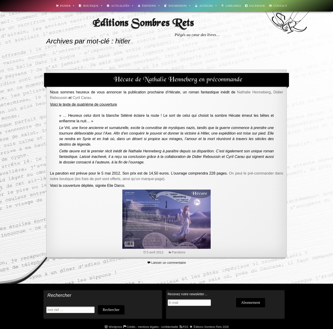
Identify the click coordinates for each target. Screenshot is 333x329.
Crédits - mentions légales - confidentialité (152, 327)
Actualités (122, 5)
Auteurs (208, 5)
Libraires (233, 5)
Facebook (257, 5)
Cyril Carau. (82, 98)
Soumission (179, 5)
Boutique (93, 5)
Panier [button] (67, 5)
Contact (280, 5)
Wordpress (115, 327)
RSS (185, 327)
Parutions (178, 252)
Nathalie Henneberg (254, 92)
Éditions (151, 5)
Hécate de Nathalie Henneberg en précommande (178, 80)
